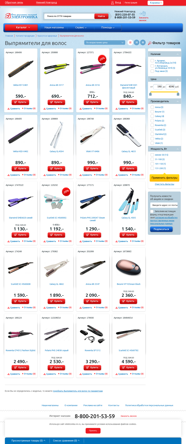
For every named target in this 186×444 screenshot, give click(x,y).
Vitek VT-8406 (92, 151)
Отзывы (30, 108)
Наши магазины (54, 27)
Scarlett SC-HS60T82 (128, 350)
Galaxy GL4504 (56, 151)
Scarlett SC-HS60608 (20, 284)
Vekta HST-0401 (20, 85)
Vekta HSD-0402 (20, 151)
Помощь (108, 27)
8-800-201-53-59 (95, 416)
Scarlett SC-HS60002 (56, 218)
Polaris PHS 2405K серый (56, 350)
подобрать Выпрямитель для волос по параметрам (78, 391)
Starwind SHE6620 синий (20, 218)
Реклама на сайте (92, 405)
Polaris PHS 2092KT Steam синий (92, 219)
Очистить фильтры (164, 184)
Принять (93, 430)
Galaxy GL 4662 (57, 284)
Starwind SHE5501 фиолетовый (128, 86)
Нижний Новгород (46, 2)
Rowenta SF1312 (93, 350)
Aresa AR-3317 (57, 85)
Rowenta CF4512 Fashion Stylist (20, 350)
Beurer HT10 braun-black (128, 284)
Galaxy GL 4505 (129, 218)
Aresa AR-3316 (93, 85)
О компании (71, 405)
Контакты (113, 405)
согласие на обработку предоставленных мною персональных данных (163, 220)
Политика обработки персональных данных (149, 405)
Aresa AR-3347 (93, 284)
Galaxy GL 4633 (129, 151)
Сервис (81, 27)
